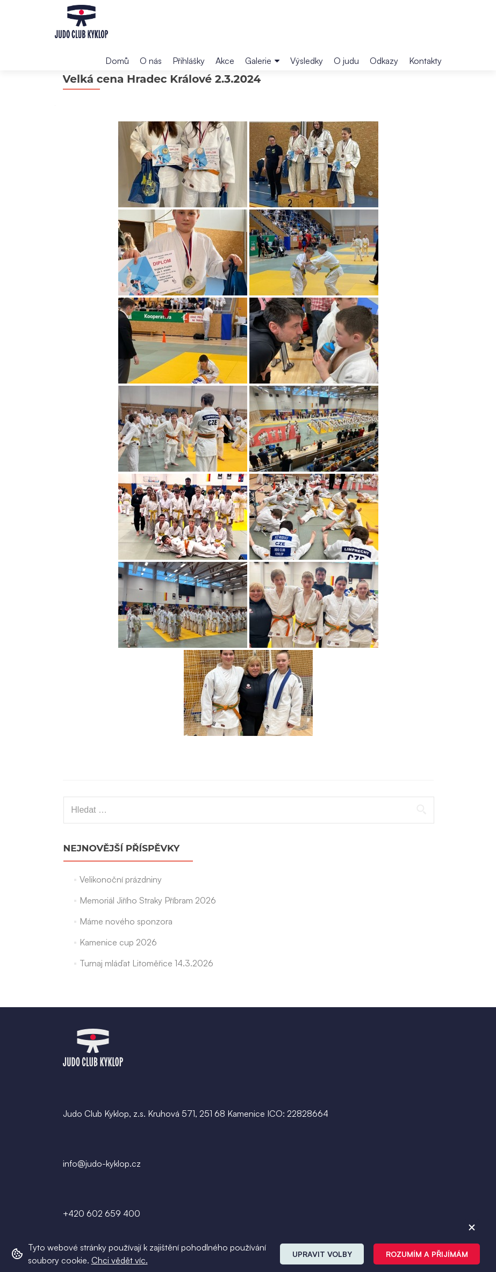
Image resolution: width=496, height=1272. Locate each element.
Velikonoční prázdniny (121, 909)
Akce (224, 60)
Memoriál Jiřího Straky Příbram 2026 (148, 929)
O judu (346, 60)
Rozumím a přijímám (427, 1254)
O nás (151, 60)
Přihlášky (188, 60)
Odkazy (384, 60)
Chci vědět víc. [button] (119, 1260)
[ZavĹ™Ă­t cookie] (472, 1227)
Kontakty (425, 60)
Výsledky (306, 60)
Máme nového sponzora (126, 950)
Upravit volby (322, 1254)
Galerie (258, 60)
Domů (117, 60)
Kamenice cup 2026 (118, 971)
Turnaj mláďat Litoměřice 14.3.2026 (146, 992)
